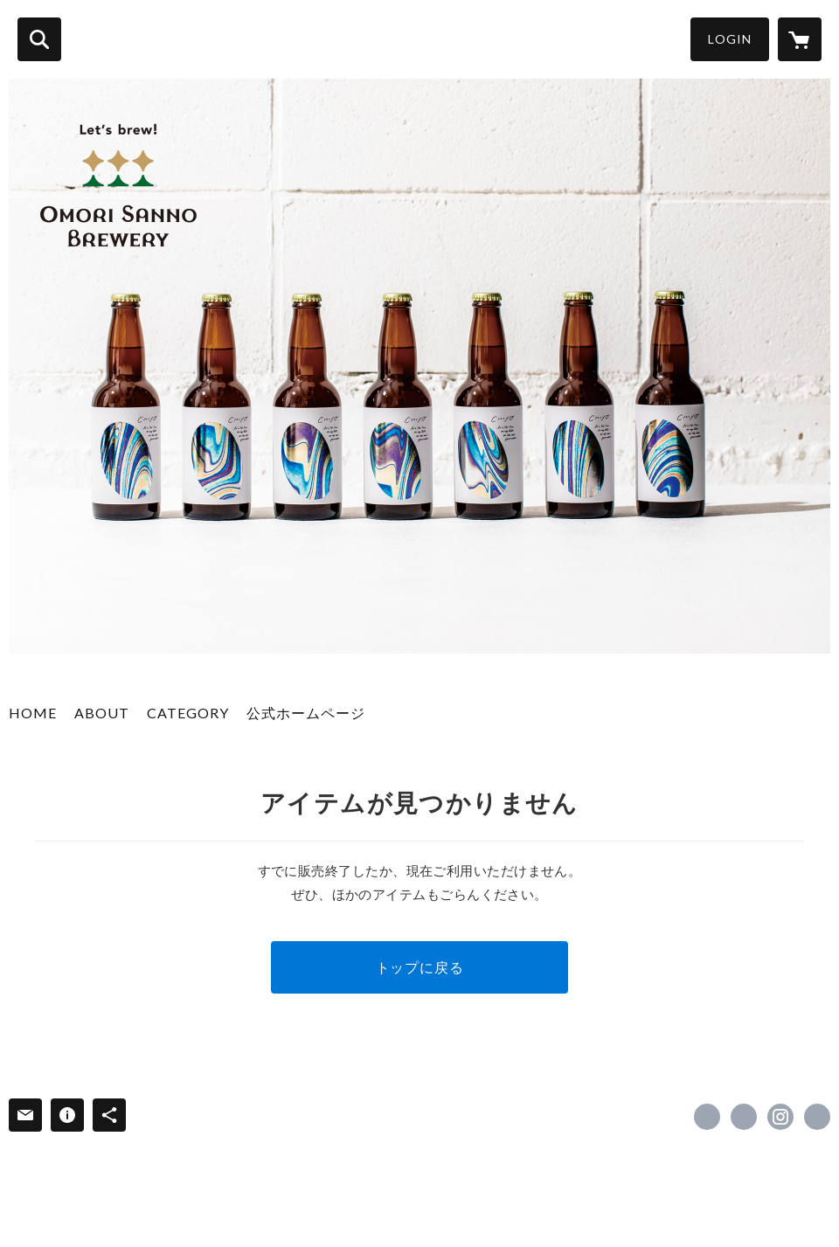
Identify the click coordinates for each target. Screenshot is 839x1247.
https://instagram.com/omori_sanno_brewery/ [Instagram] (780, 1117)
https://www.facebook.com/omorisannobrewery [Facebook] (707, 1117)
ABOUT (101, 712)
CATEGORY (188, 712)
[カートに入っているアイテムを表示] (800, 39)
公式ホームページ (305, 712)
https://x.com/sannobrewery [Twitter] (744, 1117)
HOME (33, 712)
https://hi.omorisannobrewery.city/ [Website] (817, 1117)
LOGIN (730, 38)
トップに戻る (420, 967)
